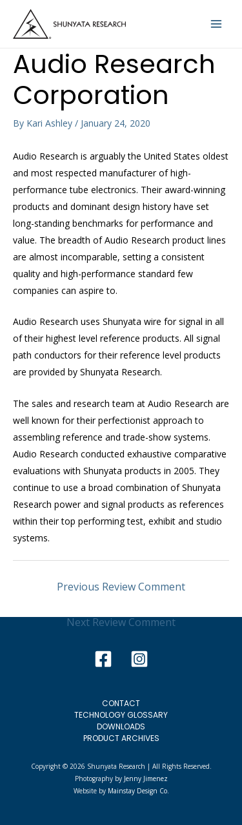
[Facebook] (103, 659)
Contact (121, 703)
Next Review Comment (121, 622)
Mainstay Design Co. (138, 790)
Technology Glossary (121, 714)
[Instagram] (139, 659)
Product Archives (121, 738)
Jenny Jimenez (146, 778)
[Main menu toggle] (216, 24)
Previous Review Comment (121, 587)
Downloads (121, 726)
